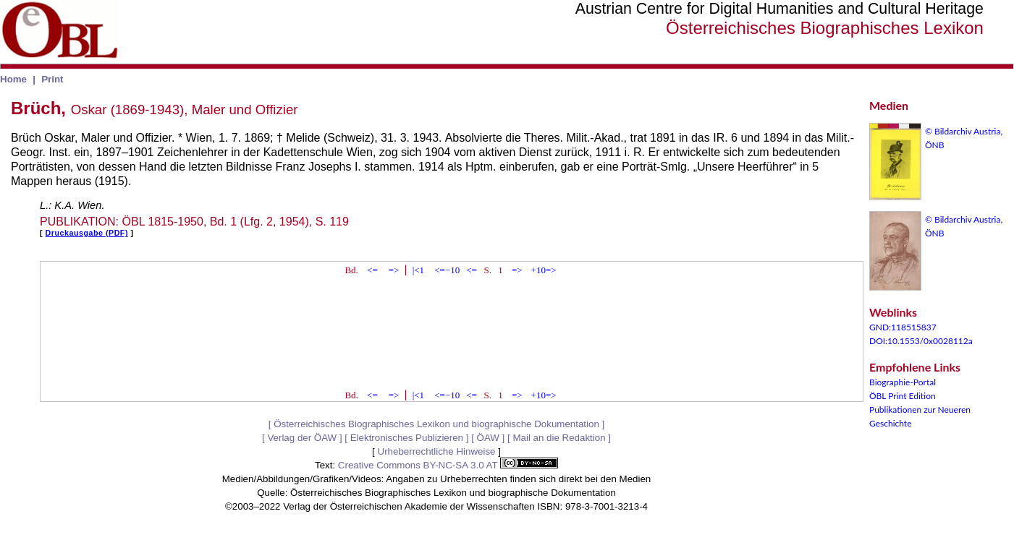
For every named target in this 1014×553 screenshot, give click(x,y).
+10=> (544, 270)
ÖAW (488, 437)
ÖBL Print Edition (902, 395)
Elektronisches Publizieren (406, 437)
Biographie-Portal (902, 382)
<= (372, 270)
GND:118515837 (903, 327)
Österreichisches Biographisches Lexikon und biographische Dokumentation (436, 424)
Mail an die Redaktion (558, 437)
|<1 (418, 270)
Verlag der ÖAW (302, 437)
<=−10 (447, 270)
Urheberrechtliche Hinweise (437, 451)
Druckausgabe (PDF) (87, 232)
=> (394, 270)
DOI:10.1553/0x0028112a (921, 340)
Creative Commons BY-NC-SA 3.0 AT (448, 465)
